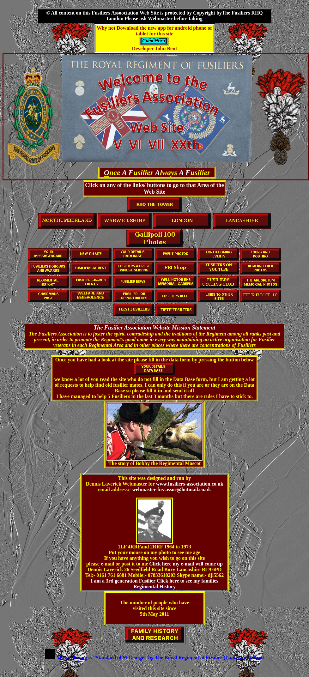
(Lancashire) (238, 657)
